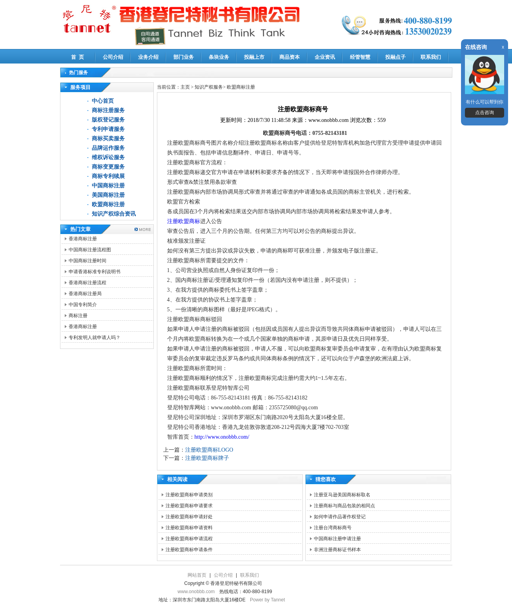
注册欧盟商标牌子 (207, 458)
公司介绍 (113, 57)
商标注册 (78, 315)
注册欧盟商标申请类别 (189, 494)
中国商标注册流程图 (90, 249)
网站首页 (197, 575)
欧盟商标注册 (108, 204)
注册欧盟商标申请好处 (189, 516)
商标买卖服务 (108, 139)
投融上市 (254, 57)
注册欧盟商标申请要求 (189, 505)
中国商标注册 (108, 186)
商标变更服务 (108, 167)
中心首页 (103, 101)
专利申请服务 (108, 129)
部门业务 (183, 57)
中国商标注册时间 (87, 260)
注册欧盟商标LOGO (209, 450)
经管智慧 (360, 57)
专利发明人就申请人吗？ (94, 337)
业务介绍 (148, 57)
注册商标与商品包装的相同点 (344, 505)
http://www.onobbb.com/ (222, 437)
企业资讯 (325, 57)
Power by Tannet (267, 600)
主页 (185, 87)
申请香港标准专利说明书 (94, 271)
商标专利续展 (108, 176)
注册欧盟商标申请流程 (189, 538)
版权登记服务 (108, 120)
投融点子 (395, 57)
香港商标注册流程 (87, 282)
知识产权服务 (209, 87)
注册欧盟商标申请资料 (189, 527)
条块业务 (219, 57)
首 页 (77, 57)
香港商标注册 (83, 238)
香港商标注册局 (85, 293)
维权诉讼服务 (108, 157)
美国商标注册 (108, 195)
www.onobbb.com (196, 591)
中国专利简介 (83, 304)
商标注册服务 (108, 110)
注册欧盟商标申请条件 (189, 549)
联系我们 (431, 57)
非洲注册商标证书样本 (337, 549)
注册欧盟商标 (183, 221)
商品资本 (289, 57)
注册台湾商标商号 (333, 527)
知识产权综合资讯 (114, 214)
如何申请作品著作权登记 (340, 516)
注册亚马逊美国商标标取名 (342, 494)
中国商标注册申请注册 (337, 538)
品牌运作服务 (108, 148)
